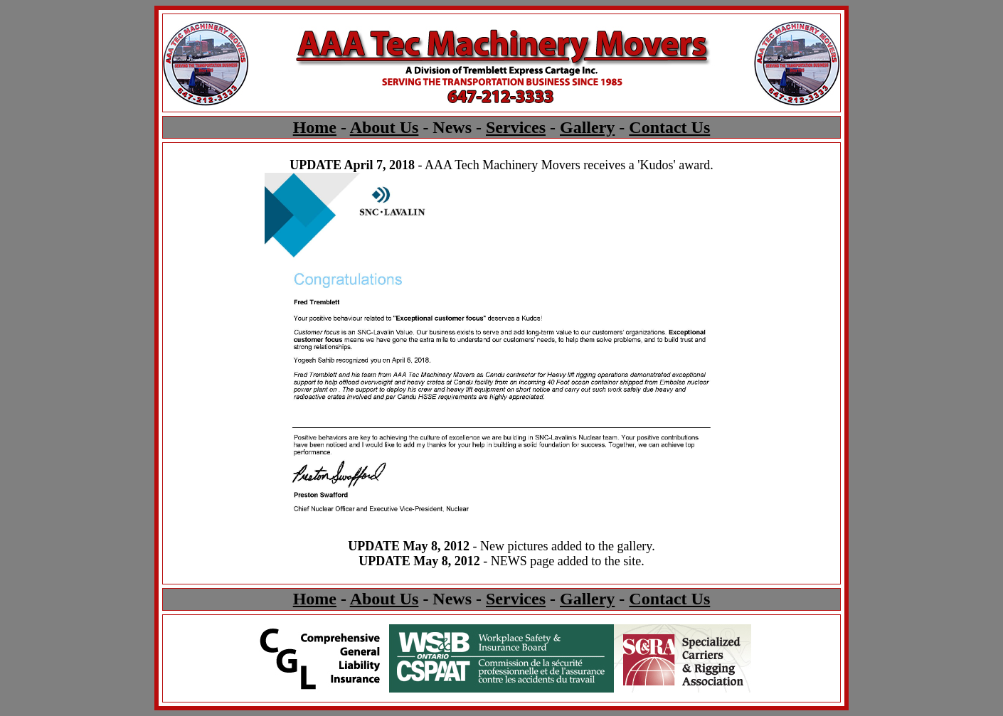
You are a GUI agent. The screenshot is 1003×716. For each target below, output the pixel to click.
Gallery (587, 127)
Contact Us (669, 127)
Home (314, 127)
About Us (384, 127)
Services (516, 127)
